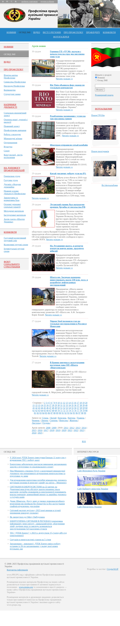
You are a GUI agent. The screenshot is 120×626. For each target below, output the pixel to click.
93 (68, 413)
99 (85, 413)
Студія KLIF (112, 569)
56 (75, 408)
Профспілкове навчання (15, 130)
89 (57, 413)
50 (59, 408)
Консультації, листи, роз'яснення (13, 156)
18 (81, 403)
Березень (62, 418)
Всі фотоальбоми (110, 185)
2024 (34, 433)
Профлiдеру (93, 32)
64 (42, 410)
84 (43, 413)
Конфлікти (10, 232)
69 (56, 410)
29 (56, 405)
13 (67, 403)
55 (72, 408)
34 (70, 405)
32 (64, 405)
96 (77, 413)
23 (39, 405)
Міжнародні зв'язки (13, 138)
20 (86, 403)
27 (50, 405)
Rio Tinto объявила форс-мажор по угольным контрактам (67, 86)
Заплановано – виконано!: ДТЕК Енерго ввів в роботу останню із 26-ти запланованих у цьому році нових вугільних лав (35, 546)
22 (36, 405)
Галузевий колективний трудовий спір (15, 239)
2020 (64, 430)
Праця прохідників (100, 151)
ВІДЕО (36, 32)
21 (34, 405)
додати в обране (47, 1)
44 (42, 408)
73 (67, 410)
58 (81, 408)
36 (75, 405)
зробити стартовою (29, 1)
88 (54, 413)
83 (40, 413)
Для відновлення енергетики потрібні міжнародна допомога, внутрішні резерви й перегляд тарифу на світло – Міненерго (38, 481)
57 (78, 408)
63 (39, 410)
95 (74, 413)
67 (50, 410)
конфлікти (109, 32)
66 (47, 410)
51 (61, 408)
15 (72, 403)
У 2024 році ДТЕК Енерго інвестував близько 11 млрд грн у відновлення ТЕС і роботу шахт (38, 458)
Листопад (36, 423)
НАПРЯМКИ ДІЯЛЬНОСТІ (10, 105)
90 (60, 413)
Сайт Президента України (89, 507)
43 (39, 408)
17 (78, 403)
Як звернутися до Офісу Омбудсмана (27, 517)
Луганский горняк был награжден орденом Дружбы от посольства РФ (67, 205)
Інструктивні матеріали (15, 215)
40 (86, 405)
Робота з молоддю (12, 134)
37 (78, 405)
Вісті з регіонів (52, 32)
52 (64, 408)
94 (71, 413)
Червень (35, 420)
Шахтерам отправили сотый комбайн (69, 145)
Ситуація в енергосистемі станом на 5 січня (30, 539)
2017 (46, 430)
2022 (76, 430)
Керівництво (10, 90)
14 (70, 403)
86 (49, 413)
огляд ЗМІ (25, 32)
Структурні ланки (12, 94)
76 (75, 410)
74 (70, 410)
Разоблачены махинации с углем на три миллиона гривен (67, 117)
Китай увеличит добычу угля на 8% (68, 173)
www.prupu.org (26, 587)
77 (78, 410)
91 (63, 413)
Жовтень (74, 420)
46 (47, 408)
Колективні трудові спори (16, 244)
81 (35, 413)
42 (36, 408)
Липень (44, 420)
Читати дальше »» (64, 78)
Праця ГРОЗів (98, 115)
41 (34, 408)
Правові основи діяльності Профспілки (15, 192)
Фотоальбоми (103, 109)
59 (83, 408)
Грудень (46, 423)
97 (79, 413)
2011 (66, 428)
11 (61, 403)
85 (46, 413)
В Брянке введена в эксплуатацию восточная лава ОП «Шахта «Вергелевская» (67, 365)
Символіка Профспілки (15, 82)
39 (83, 405)
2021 (70, 430)
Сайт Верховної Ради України (91, 471)
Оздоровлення (10, 142)
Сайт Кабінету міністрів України (92, 489)
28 (53, 405)
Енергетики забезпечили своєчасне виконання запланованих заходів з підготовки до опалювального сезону (38, 465)
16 (75, 403)
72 (64, 410)
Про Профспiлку (13, 69)
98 (82, 413)
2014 (84, 428)
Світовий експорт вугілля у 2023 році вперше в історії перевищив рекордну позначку (35, 511)
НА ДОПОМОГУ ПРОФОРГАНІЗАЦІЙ (14, 169)
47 (50, 408)
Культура (8, 146)
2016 (40, 430)
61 (34, 410)
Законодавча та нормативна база (11, 198)
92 (65, 413)
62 (36, 410)
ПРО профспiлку (73, 32)
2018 (52, 430)
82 (38, 413)
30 (59, 405)
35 (72, 405)
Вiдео (7, 62)
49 (56, 408)
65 (45, 410)
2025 (40, 433)
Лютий (53, 418)
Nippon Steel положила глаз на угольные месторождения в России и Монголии (68, 324)
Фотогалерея (61, 37)
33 (67, 405)
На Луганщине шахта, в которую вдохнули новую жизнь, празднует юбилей (67, 248)
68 (53, 410)
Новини (11, 32)
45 (45, 408)
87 (52, 413)
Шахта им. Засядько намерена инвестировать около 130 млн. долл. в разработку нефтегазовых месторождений (69, 281)
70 (59, 410)
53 (67, 408)
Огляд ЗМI (9, 54)
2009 (54, 428)
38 (81, 405)
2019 (58, 430)
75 (72, 410)
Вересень (63, 420)
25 (45, 405)
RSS (84, 441)
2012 (72, 428)
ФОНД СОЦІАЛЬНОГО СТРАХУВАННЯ (12, 264)
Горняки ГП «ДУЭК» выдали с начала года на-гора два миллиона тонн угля (67, 54)
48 (53, 408)
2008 (48, 428)
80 (86, 410)
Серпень (54, 420)
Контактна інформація (17, 570)
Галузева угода (11, 180)
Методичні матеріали (14, 211)
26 (47, 405)
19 (83, 403)
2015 (34, 430)
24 (42, 405)
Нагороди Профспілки (14, 86)
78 (81, 410)
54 (70, 408)
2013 (78, 428)
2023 (82, 430)
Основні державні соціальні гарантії (12, 205)
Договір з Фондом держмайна (12, 185)
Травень (80, 418)
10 (59, 403)
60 (86, 408)
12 (64, 403)
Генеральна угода (12, 176)
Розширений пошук (104, 95)
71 (61, 410)
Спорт (7, 151)
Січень (45, 418)
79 (83, 410)
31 (61, 405)
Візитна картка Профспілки (11, 76)
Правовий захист (12, 126)
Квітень (71, 418)
